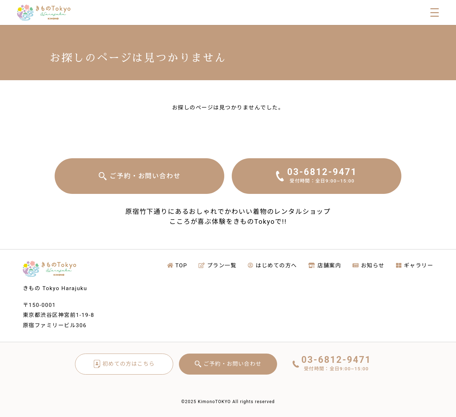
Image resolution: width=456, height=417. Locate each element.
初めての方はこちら (128, 364)
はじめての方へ (272, 265)
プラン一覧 (217, 265)
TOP (177, 265)
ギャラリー (414, 265)
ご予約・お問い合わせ (145, 176)
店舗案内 (324, 265)
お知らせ (368, 265)
